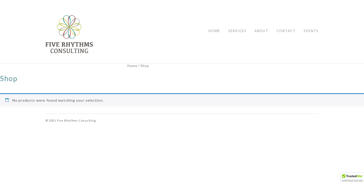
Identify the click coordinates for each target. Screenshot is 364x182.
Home (214, 31)
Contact (286, 31)
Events (311, 31)
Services (237, 31)
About (261, 31)
